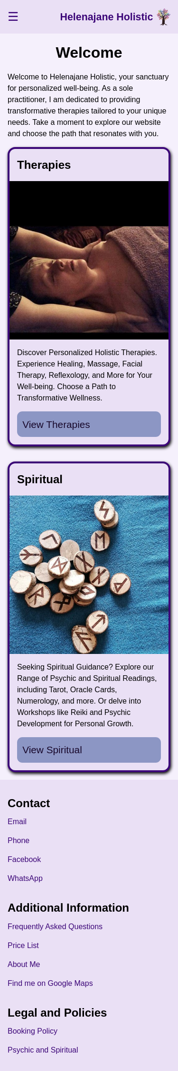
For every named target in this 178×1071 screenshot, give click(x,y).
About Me (24, 964)
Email (17, 822)
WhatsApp (25, 878)
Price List (23, 945)
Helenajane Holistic (106, 17)
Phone (18, 840)
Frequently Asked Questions (55, 927)
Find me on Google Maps (50, 983)
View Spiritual (52, 749)
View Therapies (56, 424)
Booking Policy (32, 1031)
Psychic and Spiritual (43, 1050)
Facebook (24, 859)
